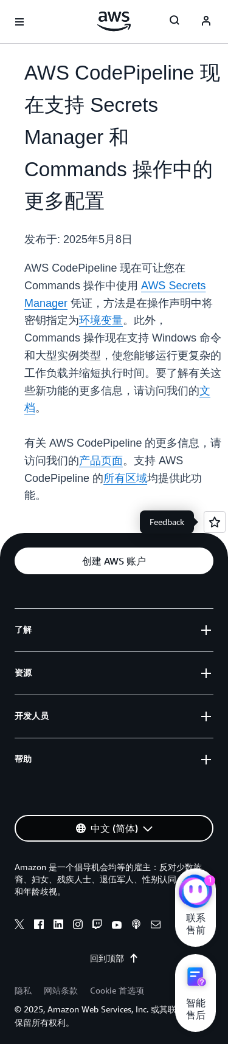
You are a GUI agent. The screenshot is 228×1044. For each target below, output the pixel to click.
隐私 (23, 990)
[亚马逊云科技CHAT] (195, 892)
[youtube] (117, 926)
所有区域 (125, 478)
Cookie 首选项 (117, 990)
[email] (156, 926)
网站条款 (61, 990)
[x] (19, 926)
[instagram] (78, 926)
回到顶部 (114, 958)
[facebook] (39, 926)
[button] (114, 561)
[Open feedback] (215, 522)
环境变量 (101, 320)
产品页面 (101, 461)
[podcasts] (136, 926)
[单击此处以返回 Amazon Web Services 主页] (114, 21)
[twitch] (97, 926)
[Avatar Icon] (206, 22)
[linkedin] (58, 926)
